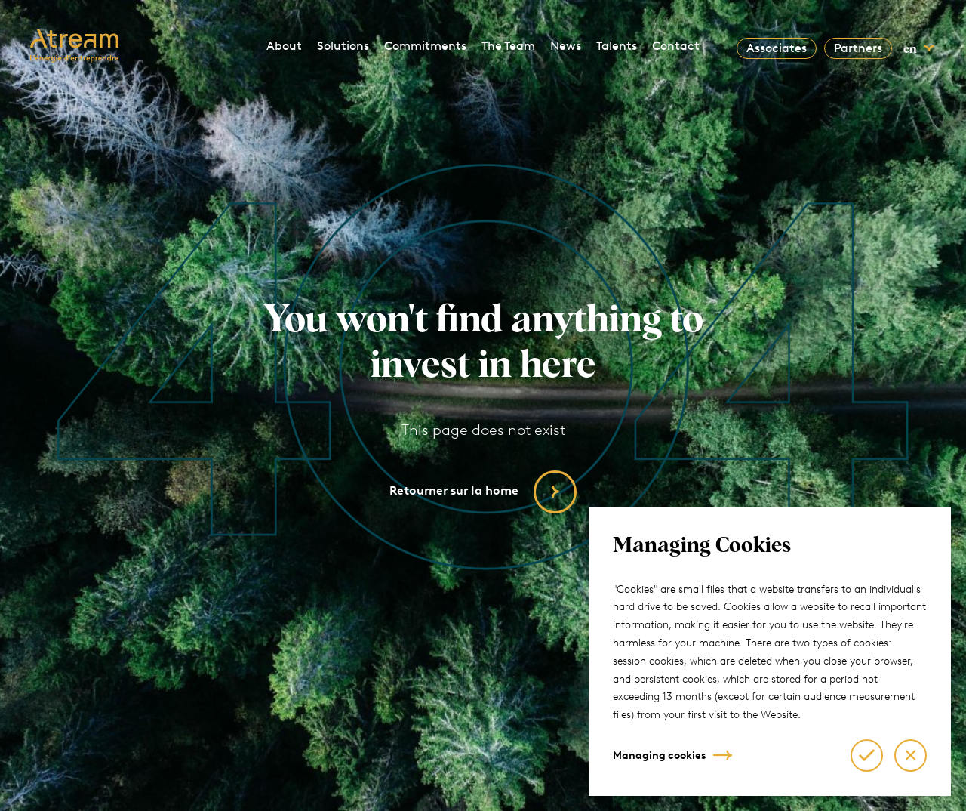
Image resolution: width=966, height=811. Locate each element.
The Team (508, 46)
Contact (676, 46)
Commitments (425, 46)
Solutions (343, 46)
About (284, 46)
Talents (616, 46)
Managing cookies (659, 755)
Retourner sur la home (453, 490)
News (565, 46)
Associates (776, 48)
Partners (858, 48)
